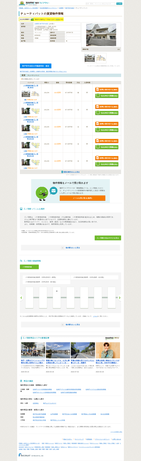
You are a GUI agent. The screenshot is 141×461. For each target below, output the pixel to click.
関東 (28, 449)
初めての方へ (67, 439)
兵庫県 (61, 8)
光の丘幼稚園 (105, 414)
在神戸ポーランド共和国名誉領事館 (44, 392)
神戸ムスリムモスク (49, 403)
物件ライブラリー (73, 447)
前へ (21, 297)
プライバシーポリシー (102, 439)
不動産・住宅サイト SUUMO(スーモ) (29, 443)
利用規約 (89, 439)
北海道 (20, 449)
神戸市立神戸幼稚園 (39, 414)
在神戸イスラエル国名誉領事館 (96, 389)
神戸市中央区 (69, 8)
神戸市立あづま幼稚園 (69, 414)
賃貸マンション (49, 443)
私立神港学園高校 (39, 417)
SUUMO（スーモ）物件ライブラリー (34, 3)
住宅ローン (64, 447)
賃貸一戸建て (67, 443)
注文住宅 (21, 447)
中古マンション (94, 443)
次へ (119, 297)
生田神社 (36, 403)
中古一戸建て (111, 443)
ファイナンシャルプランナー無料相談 (89, 447)
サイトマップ (79, 439)
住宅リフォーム (29, 447)
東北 (25, 449)
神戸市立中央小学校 (39, 420)
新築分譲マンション (83, 443)
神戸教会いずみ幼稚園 (88, 414)
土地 (117, 443)
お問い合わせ (116, 439)
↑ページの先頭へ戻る (116, 431)
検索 (120, 3)
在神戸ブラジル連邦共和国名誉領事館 (68, 389)
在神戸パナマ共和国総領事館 (42, 389)
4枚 (25, 99)
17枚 (25, 116)
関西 (43, 449)
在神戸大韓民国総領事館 (69, 392)
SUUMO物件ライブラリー (48, 8)
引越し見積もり (55, 447)
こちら (95, 316)
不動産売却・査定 (39, 447)
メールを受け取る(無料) (82, 198)
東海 (40, 449)
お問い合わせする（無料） (107, 89)
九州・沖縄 (56, 449)
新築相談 (47, 447)
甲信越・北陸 (34, 449)
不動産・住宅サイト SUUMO (28, 8)
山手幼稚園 (54, 414)
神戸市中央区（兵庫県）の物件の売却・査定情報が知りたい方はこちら (43, 71)
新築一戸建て (103, 443)
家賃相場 (74, 443)
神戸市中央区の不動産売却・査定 (35, 66)
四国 (47, 449)
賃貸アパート (58, 443)
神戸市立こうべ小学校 (57, 420)
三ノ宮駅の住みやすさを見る (108, 238)
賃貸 (57, 19)
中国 (50, 449)
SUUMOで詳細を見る (107, 95)
